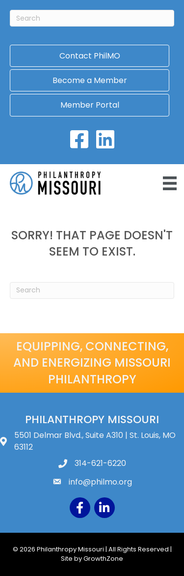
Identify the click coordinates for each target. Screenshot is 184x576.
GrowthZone (103, 558)
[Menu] (170, 183)
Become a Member (90, 80)
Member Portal (89, 105)
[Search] (92, 18)
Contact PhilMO (89, 55)
